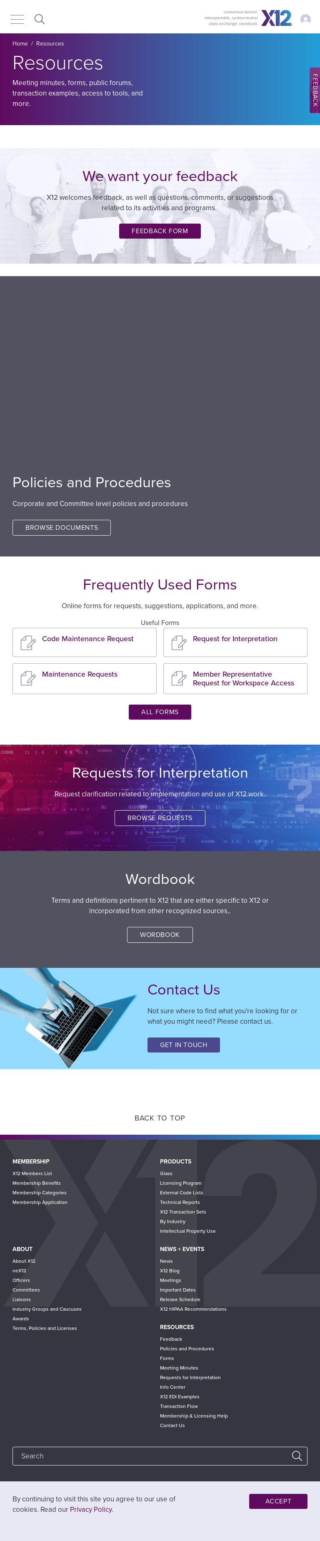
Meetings (170, 1280)
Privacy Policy (91, 1509)
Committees (26, 1290)
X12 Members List (32, 1173)
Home (20, 43)
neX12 (19, 1271)
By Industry (172, 1221)
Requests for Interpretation (190, 1377)
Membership (31, 1161)
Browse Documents (61, 528)
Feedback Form (160, 231)
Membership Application (40, 1202)
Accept (278, 1501)
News (166, 1261)
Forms (167, 1358)
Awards (20, 1319)
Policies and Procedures (187, 1349)
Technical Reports (180, 1202)
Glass (166, 1173)
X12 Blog (170, 1271)
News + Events (182, 1249)
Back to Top (160, 1118)
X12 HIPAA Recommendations (193, 1309)
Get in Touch (184, 1045)
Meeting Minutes (179, 1368)
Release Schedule (180, 1299)
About (22, 1249)
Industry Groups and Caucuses (47, 1309)
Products (175, 1161)
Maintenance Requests (80, 674)
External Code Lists (181, 1193)
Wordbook (160, 935)
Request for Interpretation (235, 638)
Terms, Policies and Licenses (44, 1328)
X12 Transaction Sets (183, 1212)
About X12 (23, 1261)
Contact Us (172, 1425)
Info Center (172, 1387)
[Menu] (17, 20)
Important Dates (178, 1290)
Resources (177, 1327)
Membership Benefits (36, 1183)
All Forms (160, 712)
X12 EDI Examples (180, 1397)
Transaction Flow (179, 1406)
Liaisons (21, 1299)
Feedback (171, 1339)
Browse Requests (160, 818)
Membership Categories (39, 1193)
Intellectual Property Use (188, 1231)
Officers (21, 1280)
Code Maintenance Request (88, 638)
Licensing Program (181, 1183)
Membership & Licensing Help (194, 1416)
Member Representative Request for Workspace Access (243, 678)
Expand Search (38, 19)
